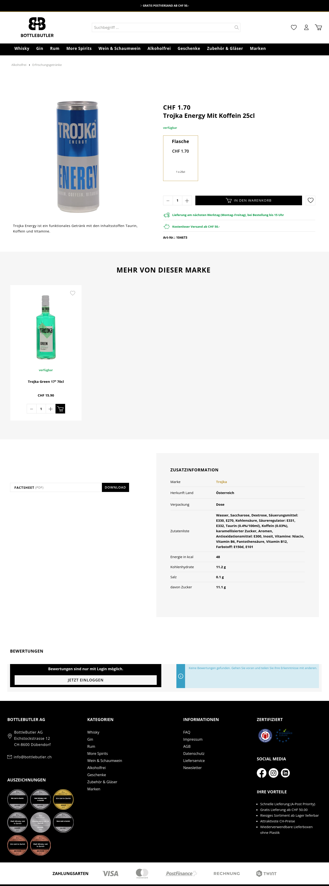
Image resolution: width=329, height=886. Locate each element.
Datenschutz (193, 738)
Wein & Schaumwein (104, 745)
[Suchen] (236, 27)
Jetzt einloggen (86, 664)
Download (115, 472)
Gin (90, 724)
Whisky (93, 717)
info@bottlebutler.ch (33, 741)
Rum (91, 731)
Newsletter (192, 752)
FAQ (186, 717)
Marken (93, 773)
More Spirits (97, 738)
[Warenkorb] (318, 27)
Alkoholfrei (96, 752)
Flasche (180, 141)
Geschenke (96, 759)
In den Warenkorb (249, 200)
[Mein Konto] (306, 27)
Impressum (192, 724)
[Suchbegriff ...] (162, 27)
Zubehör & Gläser (102, 766)
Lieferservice (194, 745)
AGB (187, 731)
